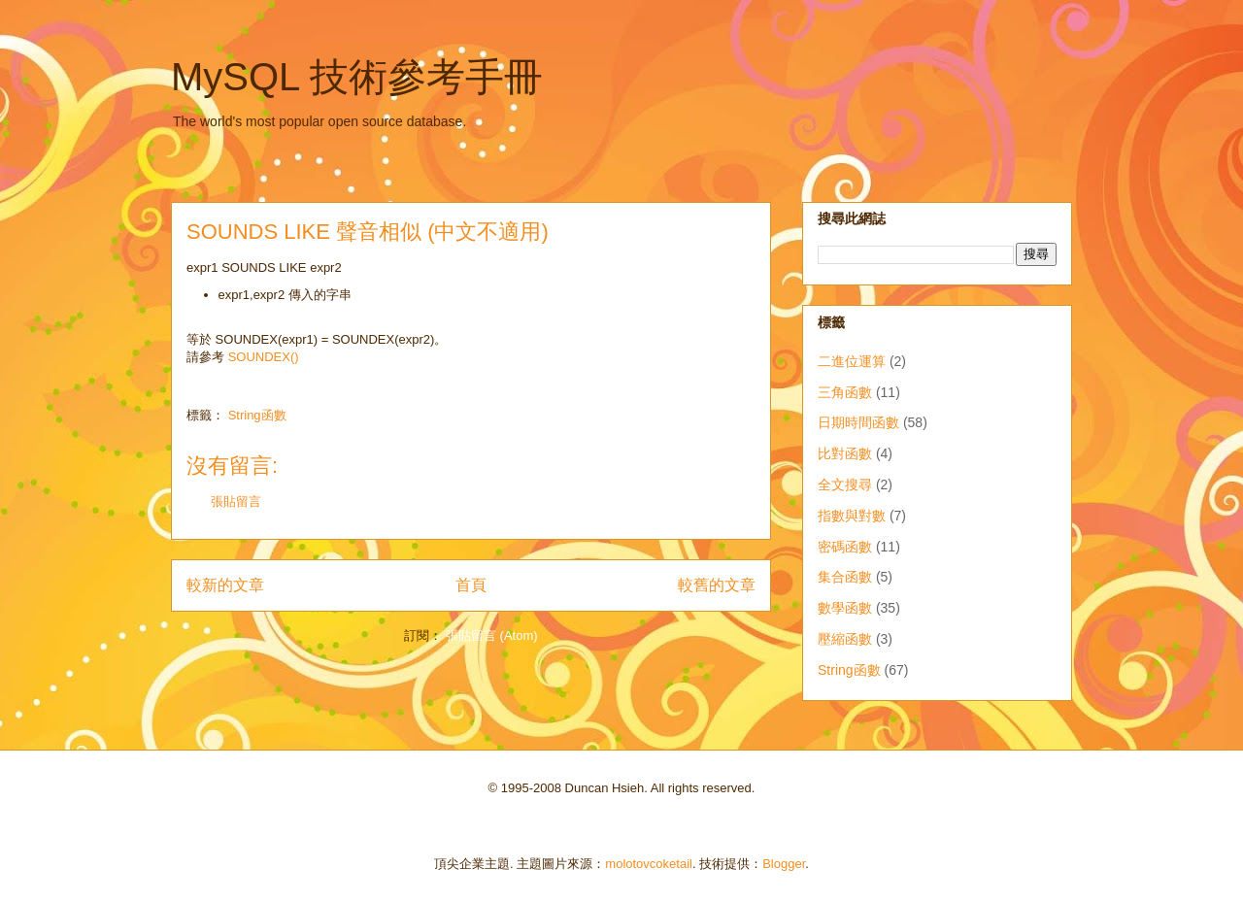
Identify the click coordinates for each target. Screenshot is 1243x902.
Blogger (783, 863)
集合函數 (845, 577)
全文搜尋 (845, 484)
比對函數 (845, 453)
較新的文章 (225, 585)
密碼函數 (845, 546)
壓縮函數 (845, 639)
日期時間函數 (858, 422)
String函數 (257, 415)
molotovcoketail (648, 863)
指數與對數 (852, 515)
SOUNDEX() (263, 357)
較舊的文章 (717, 585)
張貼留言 (236, 501)
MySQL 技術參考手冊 (357, 76)
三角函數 (845, 392)
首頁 (471, 585)
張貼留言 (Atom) (492, 635)
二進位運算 (852, 361)
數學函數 (845, 608)
